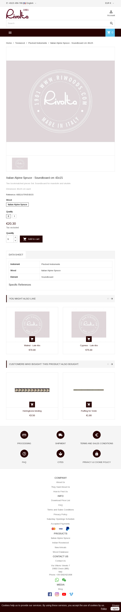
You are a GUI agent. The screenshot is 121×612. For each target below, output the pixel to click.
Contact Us (60, 561)
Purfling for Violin (89, 411)
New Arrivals (60, 547)
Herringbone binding (32, 411)
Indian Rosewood (60, 542)
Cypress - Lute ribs (89, 345)
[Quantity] (10, 239)
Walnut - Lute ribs (32, 345)
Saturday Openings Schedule (60, 519)
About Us (60, 482)
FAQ (60, 505)
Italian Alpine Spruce (60, 538)
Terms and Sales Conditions (60, 510)
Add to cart (31, 239)
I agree (115, 608)
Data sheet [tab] (16, 254)
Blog (60, 589)
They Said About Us (60, 487)
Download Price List (60, 500)
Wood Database (60, 552)
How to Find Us (60, 491)
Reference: (11, 194)
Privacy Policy (60, 514)
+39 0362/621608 (64, 575)
